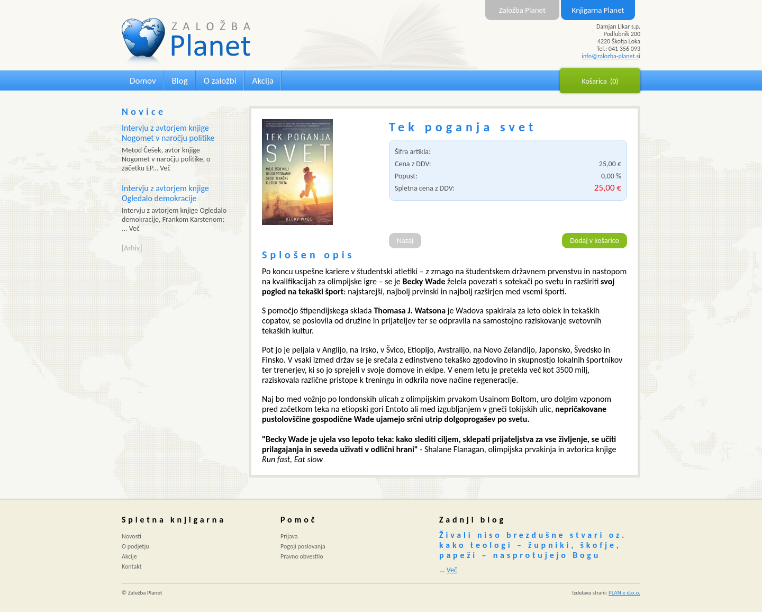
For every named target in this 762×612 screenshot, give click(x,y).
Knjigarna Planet (598, 10)
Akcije (129, 556)
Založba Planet (522, 10)
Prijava (289, 536)
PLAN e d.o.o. (624, 592)
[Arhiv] (132, 248)
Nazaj (405, 240)
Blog (180, 80)
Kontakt (132, 566)
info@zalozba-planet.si (611, 56)
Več (452, 569)
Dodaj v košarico (594, 240)
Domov (143, 80)
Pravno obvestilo (301, 556)
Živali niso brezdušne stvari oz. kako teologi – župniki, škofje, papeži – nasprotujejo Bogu (533, 545)
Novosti (131, 536)
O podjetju (135, 546)
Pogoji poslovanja (302, 546)
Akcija (263, 80)
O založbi (220, 80)
